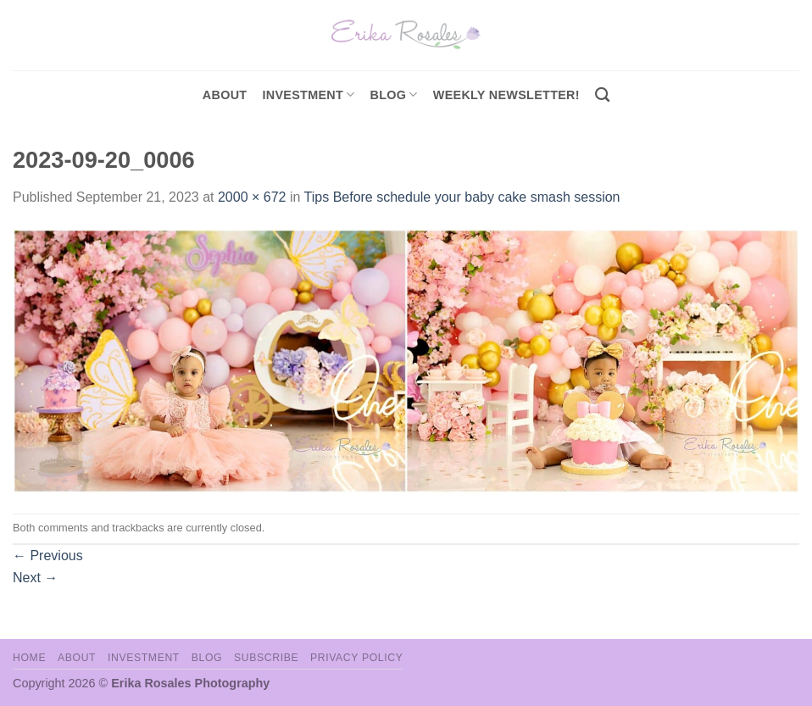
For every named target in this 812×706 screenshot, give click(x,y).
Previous (48, 555)
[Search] (602, 95)
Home (29, 658)
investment (308, 94)
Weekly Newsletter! (506, 95)
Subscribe (266, 658)
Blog (394, 94)
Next (35, 577)
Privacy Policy (356, 658)
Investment (144, 658)
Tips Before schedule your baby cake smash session (462, 197)
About (225, 95)
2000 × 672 (252, 197)
